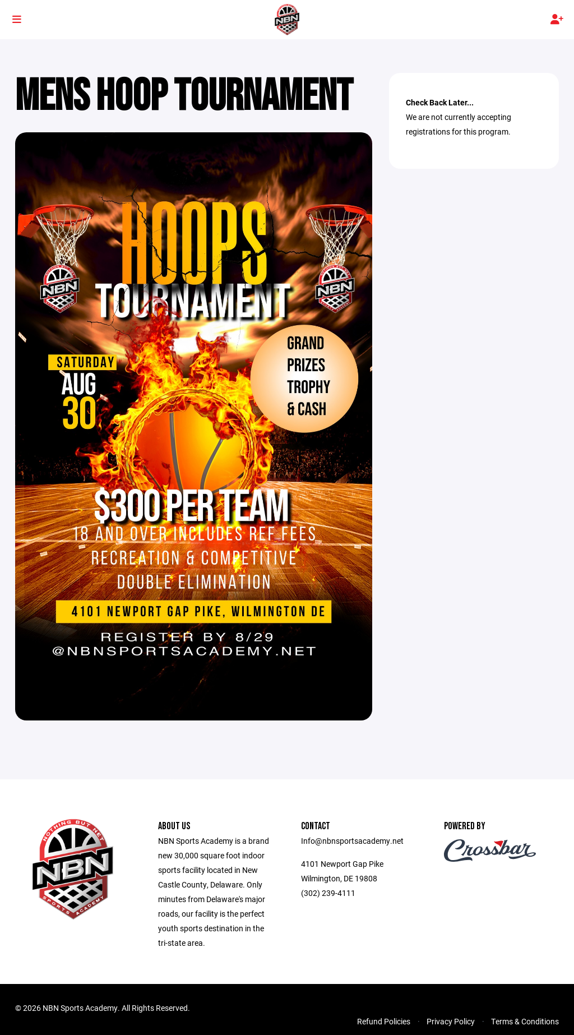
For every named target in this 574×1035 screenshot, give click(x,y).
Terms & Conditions (525, 1021)
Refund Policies (383, 1021)
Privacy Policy (451, 1021)
